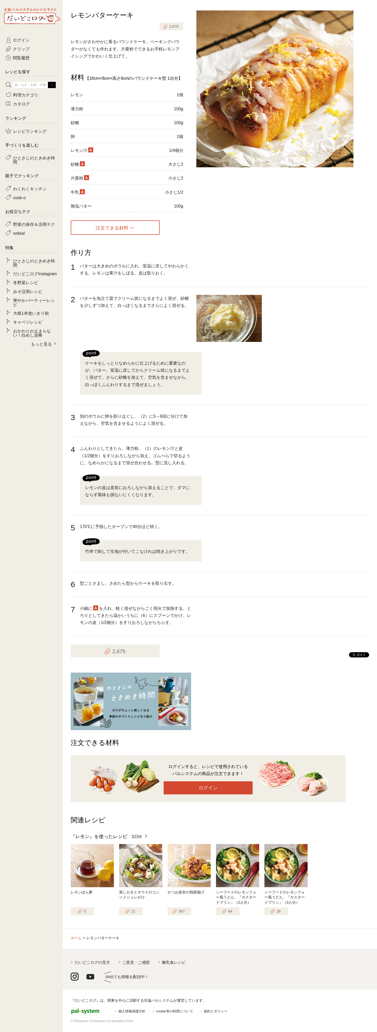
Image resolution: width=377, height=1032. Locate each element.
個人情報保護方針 (132, 1011)
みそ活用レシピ (27, 291)
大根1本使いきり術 (31, 313)
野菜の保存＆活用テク (34, 224)
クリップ (21, 49)
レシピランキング (30, 131)
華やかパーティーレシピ (34, 302)
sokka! (19, 233)
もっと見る (41, 344)
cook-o (19, 197)
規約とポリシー (216, 1011)
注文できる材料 (112, 227)
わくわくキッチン (30, 188)
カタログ (21, 103)
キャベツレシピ (27, 322)
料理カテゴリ (25, 95)
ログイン (208, 787)
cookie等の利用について (174, 1011)
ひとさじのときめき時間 (34, 160)
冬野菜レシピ (25, 282)
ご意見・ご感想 (136, 962)
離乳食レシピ (174, 962)
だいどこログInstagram (35, 273)
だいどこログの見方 (92, 962)
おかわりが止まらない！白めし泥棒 (32, 333)
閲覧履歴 (21, 57)
